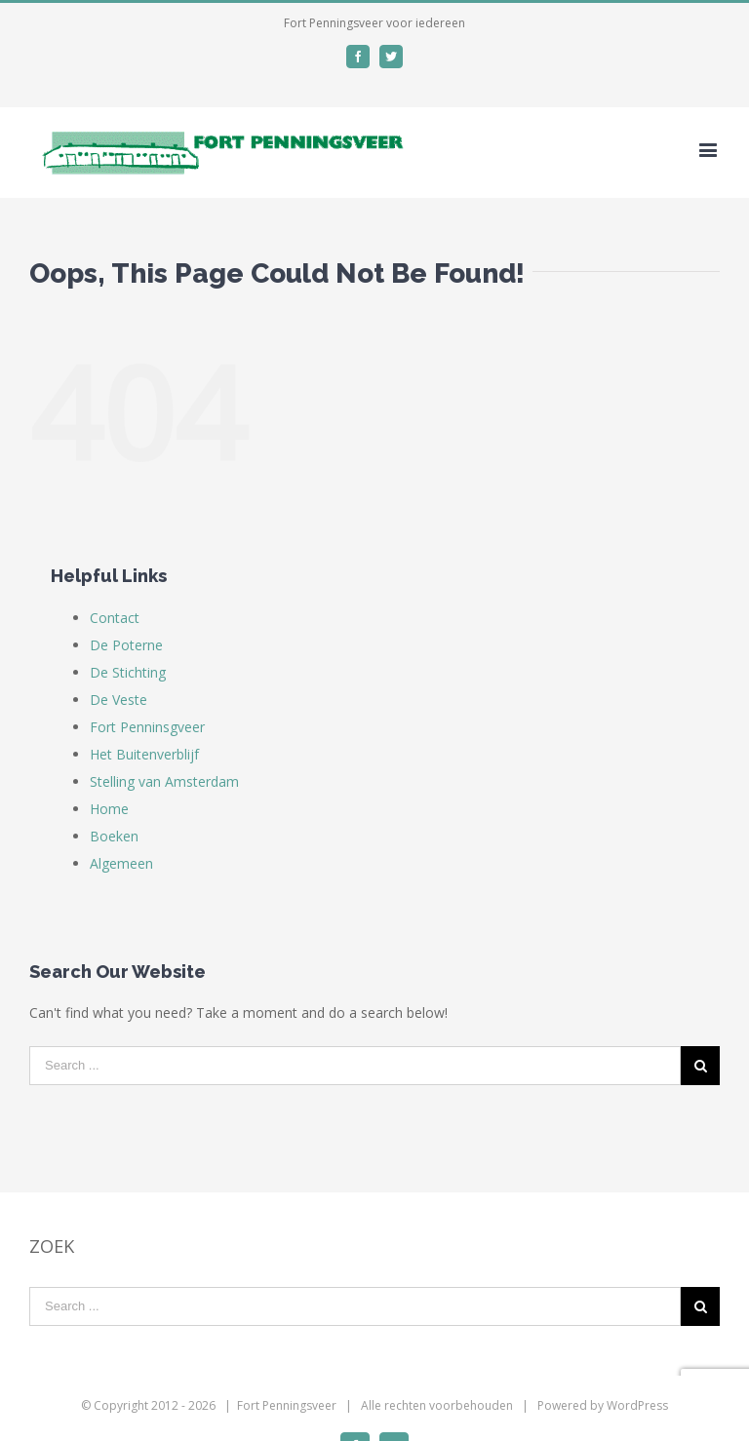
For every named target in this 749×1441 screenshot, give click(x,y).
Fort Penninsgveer (147, 727)
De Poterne (126, 645)
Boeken (114, 836)
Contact (114, 617)
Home (109, 808)
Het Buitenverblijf (144, 754)
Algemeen (121, 863)
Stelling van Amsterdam (164, 781)
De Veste (118, 699)
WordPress (637, 1405)
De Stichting (128, 672)
